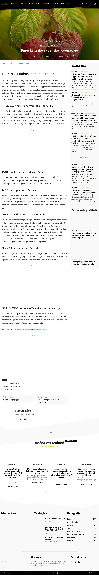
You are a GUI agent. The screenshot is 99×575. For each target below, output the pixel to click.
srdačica (5, 386)
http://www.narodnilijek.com (24, 414)
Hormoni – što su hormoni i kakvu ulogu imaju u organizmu (83, 97)
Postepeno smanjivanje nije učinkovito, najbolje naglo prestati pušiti (83, 235)
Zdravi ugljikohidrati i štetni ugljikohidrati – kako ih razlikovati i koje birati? (83, 76)
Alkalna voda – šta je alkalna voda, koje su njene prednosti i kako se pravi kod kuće (83, 140)
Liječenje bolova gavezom (55, 518)
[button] (94, 3)
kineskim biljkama (23, 329)
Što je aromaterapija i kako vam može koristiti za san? (37, 471)
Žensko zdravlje (77, 113)
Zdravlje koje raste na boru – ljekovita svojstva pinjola (84, 263)
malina (24, 383)
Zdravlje (40, 41)
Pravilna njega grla (11, 400)
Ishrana (74, 72)
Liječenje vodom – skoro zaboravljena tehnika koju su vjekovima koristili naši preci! (61, 473)
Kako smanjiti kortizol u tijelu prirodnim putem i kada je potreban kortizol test (82, 170)
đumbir (5, 383)
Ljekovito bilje (77, 258)
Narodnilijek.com (17, 573)
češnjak (26, 380)
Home (4, 64)
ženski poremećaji (9, 389)
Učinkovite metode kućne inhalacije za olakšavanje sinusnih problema (86, 472)
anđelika (11, 380)
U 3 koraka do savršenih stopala (54, 538)
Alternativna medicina (53, 41)
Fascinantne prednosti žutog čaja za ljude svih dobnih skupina (54, 529)
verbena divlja (15, 386)
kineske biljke (14, 383)
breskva (19, 380)
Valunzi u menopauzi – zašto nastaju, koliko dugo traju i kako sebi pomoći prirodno (83, 118)
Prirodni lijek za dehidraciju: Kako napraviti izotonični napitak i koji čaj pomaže (13, 473)
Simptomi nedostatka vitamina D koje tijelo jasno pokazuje (83, 192)
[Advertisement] (35, 149)
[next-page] (52, 492)
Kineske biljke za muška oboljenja (48, 401)
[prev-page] (46, 492)
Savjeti (74, 230)
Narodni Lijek (34, 56)
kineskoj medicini (41, 329)
